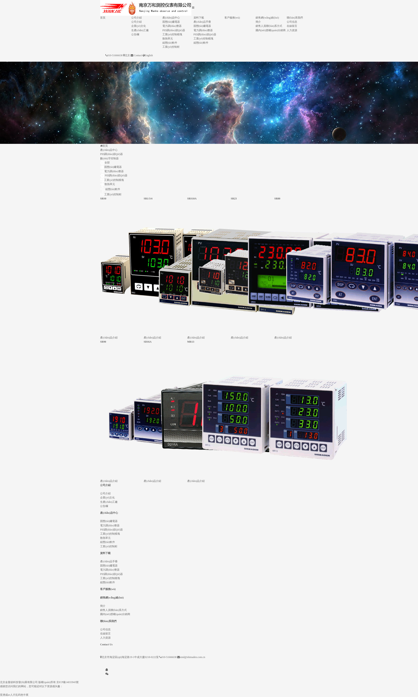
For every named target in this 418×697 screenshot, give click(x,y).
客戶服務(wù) (232, 17)
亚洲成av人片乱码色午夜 (14, 694)
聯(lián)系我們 (295, 17)
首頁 (102, 17)
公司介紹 (136, 17)
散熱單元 (167, 38)
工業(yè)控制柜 (171, 46)
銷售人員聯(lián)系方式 (269, 25)
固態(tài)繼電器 (171, 21)
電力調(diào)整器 (172, 25)
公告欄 (135, 34)
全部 (105, 162)
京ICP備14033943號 (67, 682)
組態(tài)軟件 (169, 42)
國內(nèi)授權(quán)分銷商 (271, 30)
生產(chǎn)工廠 (140, 30)
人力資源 (292, 30)
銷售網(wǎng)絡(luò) (267, 17)
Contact (138, 55)
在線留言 (292, 25)
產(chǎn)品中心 (171, 17)
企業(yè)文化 (138, 25)
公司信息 (292, 21)
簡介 (258, 21)
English (149, 55)
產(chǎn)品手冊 (202, 21)
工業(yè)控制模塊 (172, 34)
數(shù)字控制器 (109, 158)
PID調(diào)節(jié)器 (173, 30)
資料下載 (199, 17)
